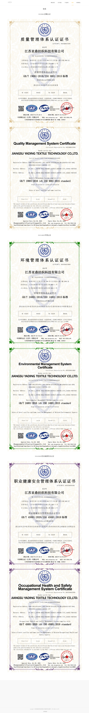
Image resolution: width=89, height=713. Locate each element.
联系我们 (78, 2)
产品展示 (67, 2)
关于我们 (60, 2)
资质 (73, 2)
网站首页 (53, 2)
